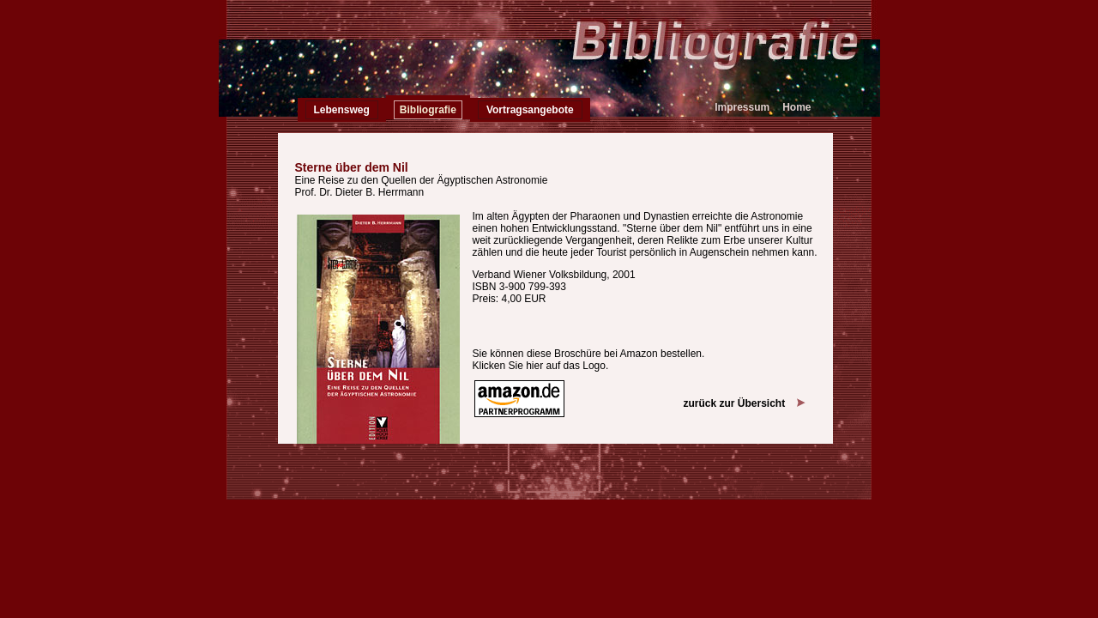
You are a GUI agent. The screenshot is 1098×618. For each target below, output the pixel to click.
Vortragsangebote (530, 110)
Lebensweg (342, 110)
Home (796, 107)
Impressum (742, 107)
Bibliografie (428, 110)
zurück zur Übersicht (744, 403)
